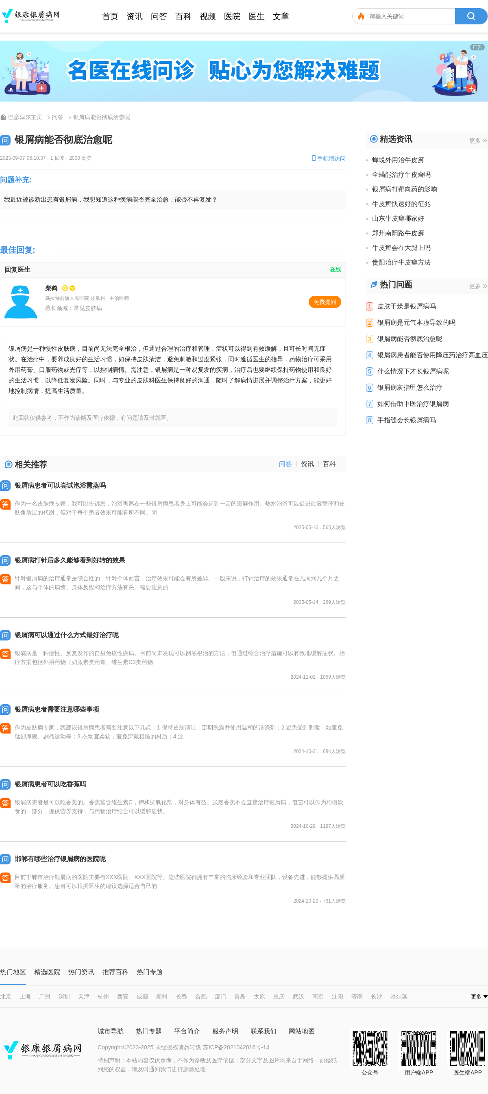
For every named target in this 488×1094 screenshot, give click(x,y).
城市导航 (111, 1031)
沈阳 (337, 996)
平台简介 (187, 1031)
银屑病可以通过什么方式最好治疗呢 (67, 635)
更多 (478, 140)
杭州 (103, 996)
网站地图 (302, 1031)
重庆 (279, 996)
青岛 (240, 996)
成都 (142, 996)
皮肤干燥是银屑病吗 (406, 306)
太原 (259, 996)
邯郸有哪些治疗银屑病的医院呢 (60, 858)
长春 (181, 996)
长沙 (376, 996)
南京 (318, 996)
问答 (159, 16)
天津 (83, 996)
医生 (256, 16)
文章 (281, 16)
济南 (357, 996)
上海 (25, 996)
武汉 (298, 996)
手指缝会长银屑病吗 (406, 420)
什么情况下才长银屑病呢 (413, 371)
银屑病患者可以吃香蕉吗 (50, 784)
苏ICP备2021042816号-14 (236, 1047)
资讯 (134, 16)
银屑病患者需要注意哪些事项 (57, 709)
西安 (123, 996)
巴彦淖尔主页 (25, 117)
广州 (44, 996)
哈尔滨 (398, 996)
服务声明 (225, 1031)
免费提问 (325, 302)
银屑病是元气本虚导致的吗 (416, 322)
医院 (232, 16)
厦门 (220, 996)
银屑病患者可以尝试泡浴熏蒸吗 (60, 485)
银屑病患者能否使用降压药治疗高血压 (432, 355)
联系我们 (264, 1031)
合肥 (201, 996)
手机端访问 (328, 158)
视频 (208, 16)
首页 (110, 16)
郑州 (162, 996)
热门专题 (149, 1031)
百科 (183, 16)
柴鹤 (51, 287)
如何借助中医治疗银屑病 (413, 404)
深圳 (64, 996)
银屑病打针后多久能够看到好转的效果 (70, 560)
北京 (5, 996)
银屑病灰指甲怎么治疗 (409, 387)
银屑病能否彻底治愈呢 (101, 117)
